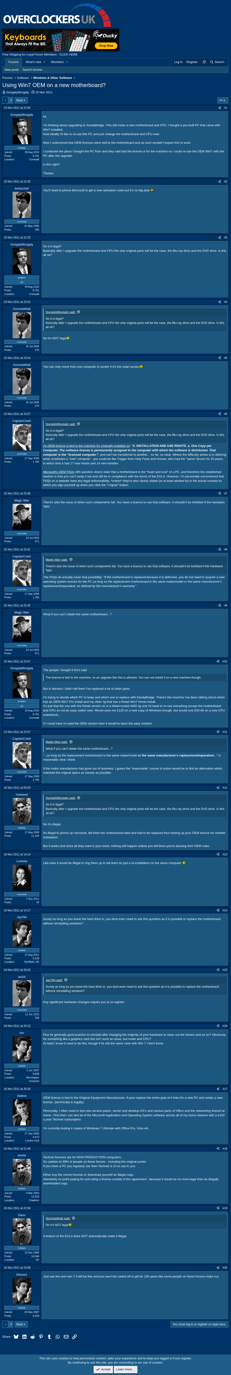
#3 (225, 237)
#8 (225, 549)
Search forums (32, 69)
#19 (225, 1208)
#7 (225, 493)
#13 (225, 854)
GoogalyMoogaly (17, 92)
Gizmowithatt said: (58, 1218)
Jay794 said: (54, 980)
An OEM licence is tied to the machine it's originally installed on (86, 446)
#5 (225, 358)
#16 (225, 1026)
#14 (225, 910)
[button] (45, 62)
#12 (225, 787)
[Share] (220, 108)
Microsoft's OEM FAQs (58, 472)
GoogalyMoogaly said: (61, 312)
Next (19, 100)
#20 (225, 1267)
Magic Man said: (57, 559)
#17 (225, 1089)
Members (57, 62)
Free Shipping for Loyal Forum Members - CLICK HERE (40, 54)
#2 (225, 181)
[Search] (217, 62)
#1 (225, 107)
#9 (225, 605)
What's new (33, 62)
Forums (13, 62)
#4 (225, 302)
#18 (225, 1148)
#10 (225, 661)
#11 (225, 732)
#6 (225, 414)
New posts (12, 69)
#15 (225, 970)
